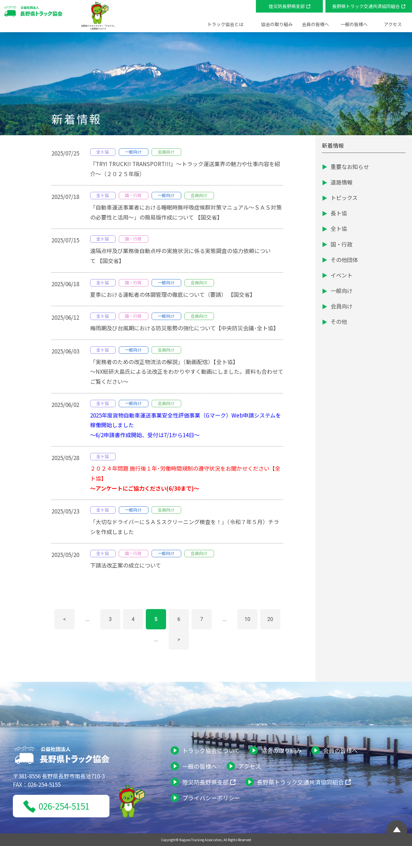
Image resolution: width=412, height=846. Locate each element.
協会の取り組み (281, 750)
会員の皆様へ (340, 750)
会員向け (341, 306)
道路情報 (341, 182)
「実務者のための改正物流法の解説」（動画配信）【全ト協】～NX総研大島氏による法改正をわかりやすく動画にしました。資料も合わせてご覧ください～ (186, 371)
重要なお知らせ (350, 167)
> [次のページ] (178, 639)
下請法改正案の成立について (125, 565)
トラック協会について (211, 750)
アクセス (393, 24)
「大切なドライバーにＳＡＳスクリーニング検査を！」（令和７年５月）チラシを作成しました (184, 527)
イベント (341, 275)
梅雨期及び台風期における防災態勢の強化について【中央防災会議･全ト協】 (184, 328)
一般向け (341, 291)
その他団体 (344, 260)
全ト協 (339, 228)
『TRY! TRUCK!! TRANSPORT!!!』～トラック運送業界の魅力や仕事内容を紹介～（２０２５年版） (185, 169)
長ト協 (339, 213)
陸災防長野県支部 (287, 6)
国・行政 (341, 244)
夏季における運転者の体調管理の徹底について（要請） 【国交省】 (172, 294)
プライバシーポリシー (211, 798)
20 (270, 619)
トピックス (344, 197)
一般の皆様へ (199, 766)
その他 (339, 321)
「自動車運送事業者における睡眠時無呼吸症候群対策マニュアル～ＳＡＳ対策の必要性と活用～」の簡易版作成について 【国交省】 (186, 212)
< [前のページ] (64, 619)
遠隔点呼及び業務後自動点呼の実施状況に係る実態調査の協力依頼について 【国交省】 (180, 256)
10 (247, 619)
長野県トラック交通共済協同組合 (366, 6)
